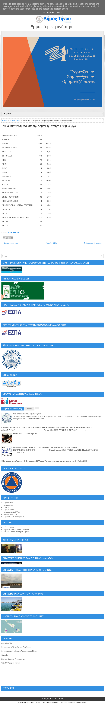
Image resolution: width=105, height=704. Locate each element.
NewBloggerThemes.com (58, 702)
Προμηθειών (9, 510)
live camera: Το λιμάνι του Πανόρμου (16, 647)
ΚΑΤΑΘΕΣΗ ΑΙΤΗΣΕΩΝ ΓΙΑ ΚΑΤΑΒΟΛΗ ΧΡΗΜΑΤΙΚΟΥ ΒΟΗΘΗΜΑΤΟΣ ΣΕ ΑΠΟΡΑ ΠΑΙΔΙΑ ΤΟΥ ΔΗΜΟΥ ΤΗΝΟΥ (46, 427)
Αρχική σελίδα (51, 243)
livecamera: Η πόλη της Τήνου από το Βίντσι (19, 651)
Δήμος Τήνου (9, 527)
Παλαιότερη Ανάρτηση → (94, 243)
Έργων (6, 507)
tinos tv (4, 655)
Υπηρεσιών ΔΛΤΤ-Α (12, 512)
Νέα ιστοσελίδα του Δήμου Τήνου (27, 414)
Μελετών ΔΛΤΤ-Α (10, 514)
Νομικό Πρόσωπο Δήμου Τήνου (16, 532)
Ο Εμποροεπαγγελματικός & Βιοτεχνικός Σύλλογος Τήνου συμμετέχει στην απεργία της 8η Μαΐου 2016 (44, 461)
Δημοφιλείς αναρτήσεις (13, 409)
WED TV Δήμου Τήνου (10, 663)
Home (5, 120)
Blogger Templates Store (78, 702)
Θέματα (29, 409)
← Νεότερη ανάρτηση (9, 243)
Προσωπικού (9, 503)
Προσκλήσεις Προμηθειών (14, 517)
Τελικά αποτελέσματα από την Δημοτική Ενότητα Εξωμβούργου (39, 126)
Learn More (48, 13)
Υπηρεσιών (8, 505)
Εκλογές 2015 (15, 120)
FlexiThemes (29, 702)
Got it (60, 13)
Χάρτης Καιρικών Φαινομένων (13, 659)
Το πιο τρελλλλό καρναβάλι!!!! (25, 434)
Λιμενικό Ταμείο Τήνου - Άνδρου (16, 530)
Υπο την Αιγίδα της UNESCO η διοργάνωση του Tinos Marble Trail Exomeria (46, 447)
